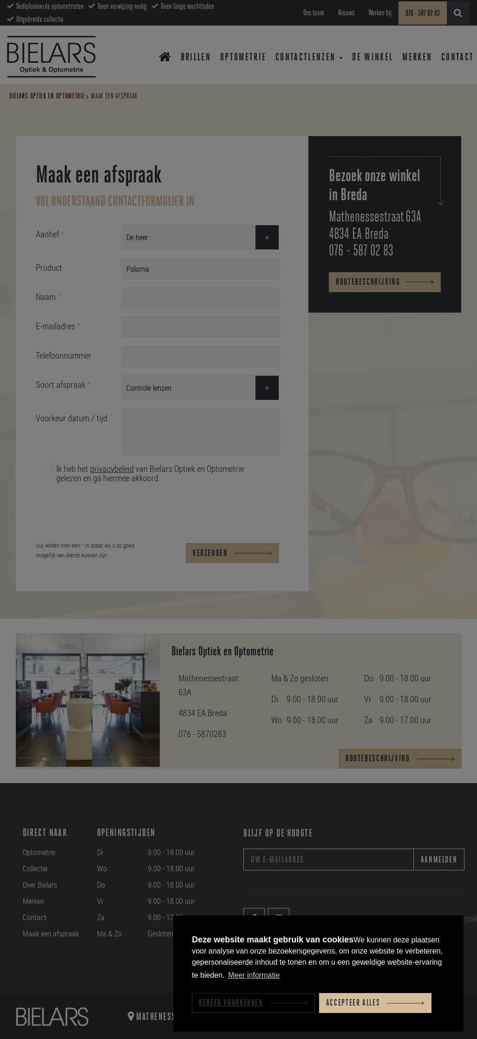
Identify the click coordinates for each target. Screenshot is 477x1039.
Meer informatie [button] (254, 975)
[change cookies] (253, 1003)
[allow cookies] (375, 1003)
